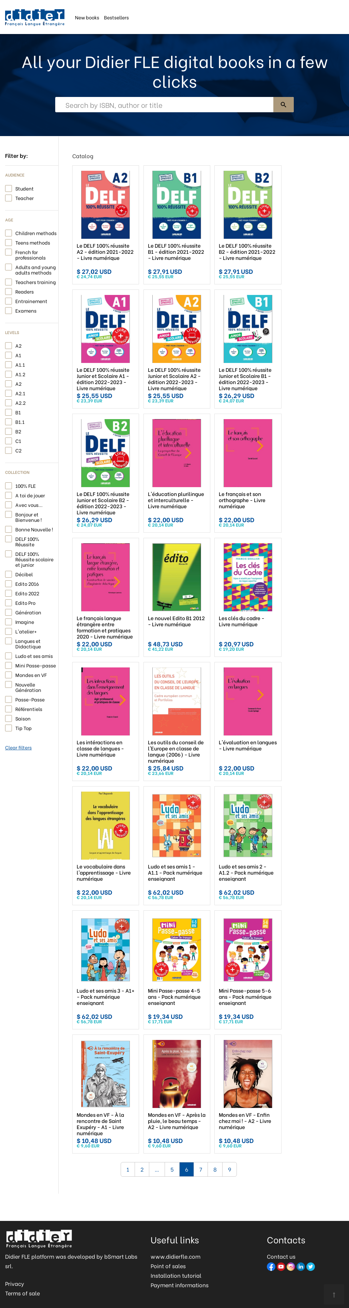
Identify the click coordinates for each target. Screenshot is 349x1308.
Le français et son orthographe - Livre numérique (242, 500)
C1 (18, 440)
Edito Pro (25, 602)
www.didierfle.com (175, 1256)
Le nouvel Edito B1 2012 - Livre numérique (176, 621)
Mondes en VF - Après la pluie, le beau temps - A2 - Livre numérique (177, 1120)
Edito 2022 (27, 593)
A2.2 (20, 402)
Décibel (24, 573)
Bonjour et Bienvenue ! (28, 517)
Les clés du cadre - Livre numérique (241, 621)
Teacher (24, 197)
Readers (24, 291)
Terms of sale (22, 1293)
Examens (25, 310)
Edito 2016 (27, 583)
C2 (18, 450)
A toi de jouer (30, 495)
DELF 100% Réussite (27, 541)
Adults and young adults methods (35, 269)
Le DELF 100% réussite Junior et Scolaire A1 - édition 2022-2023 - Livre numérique (103, 378)
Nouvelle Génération (28, 687)
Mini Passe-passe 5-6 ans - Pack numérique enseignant (245, 996)
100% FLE (25, 485)
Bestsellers (116, 16)
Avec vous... (29, 504)
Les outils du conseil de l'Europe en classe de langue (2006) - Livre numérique (176, 751)
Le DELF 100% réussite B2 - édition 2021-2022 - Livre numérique (247, 251)
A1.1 (20, 364)
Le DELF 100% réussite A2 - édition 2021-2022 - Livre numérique (105, 251)
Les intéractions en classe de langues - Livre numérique (100, 748)
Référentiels (28, 708)
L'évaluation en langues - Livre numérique (248, 745)
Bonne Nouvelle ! (34, 529)
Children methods (36, 232)
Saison (23, 718)
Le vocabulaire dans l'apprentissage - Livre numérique (104, 872)
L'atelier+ (26, 631)
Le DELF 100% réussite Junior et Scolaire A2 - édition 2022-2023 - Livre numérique (174, 378)
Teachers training (35, 281)
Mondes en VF (31, 674)
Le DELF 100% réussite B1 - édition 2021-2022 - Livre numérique (176, 251)
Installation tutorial (176, 1275)
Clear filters (18, 747)
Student (24, 188)
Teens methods (32, 242)
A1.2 (20, 373)
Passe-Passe (30, 699)
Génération (28, 612)
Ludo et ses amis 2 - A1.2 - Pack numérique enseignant (246, 872)
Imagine (24, 621)
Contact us (281, 1256)
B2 (18, 431)
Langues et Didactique (28, 643)
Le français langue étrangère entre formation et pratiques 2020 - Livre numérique (105, 627)
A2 (18, 345)
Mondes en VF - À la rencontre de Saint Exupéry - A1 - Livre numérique (100, 1123)
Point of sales (168, 1266)
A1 (18, 354)
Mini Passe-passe (35, 665)
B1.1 (20, 421)
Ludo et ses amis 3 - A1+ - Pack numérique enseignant (106, 996)
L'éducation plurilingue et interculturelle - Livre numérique (176, 500)
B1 (18, 412)
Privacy (14, 1283)
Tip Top (23, 727)
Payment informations (180, 1285)
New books (87, 16)
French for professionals (30, 254)
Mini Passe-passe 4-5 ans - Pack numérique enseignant (174, 996)
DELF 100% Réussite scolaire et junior (34, 558)
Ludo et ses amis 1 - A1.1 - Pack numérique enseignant (175, 872)
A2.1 (20, 393)
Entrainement (31, 300)
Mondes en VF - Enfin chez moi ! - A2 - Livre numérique (245, 1120)
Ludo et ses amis (34, 655)
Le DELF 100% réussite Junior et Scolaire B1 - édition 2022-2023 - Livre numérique (245, 378)
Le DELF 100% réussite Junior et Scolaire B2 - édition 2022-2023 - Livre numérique (103, 503)
